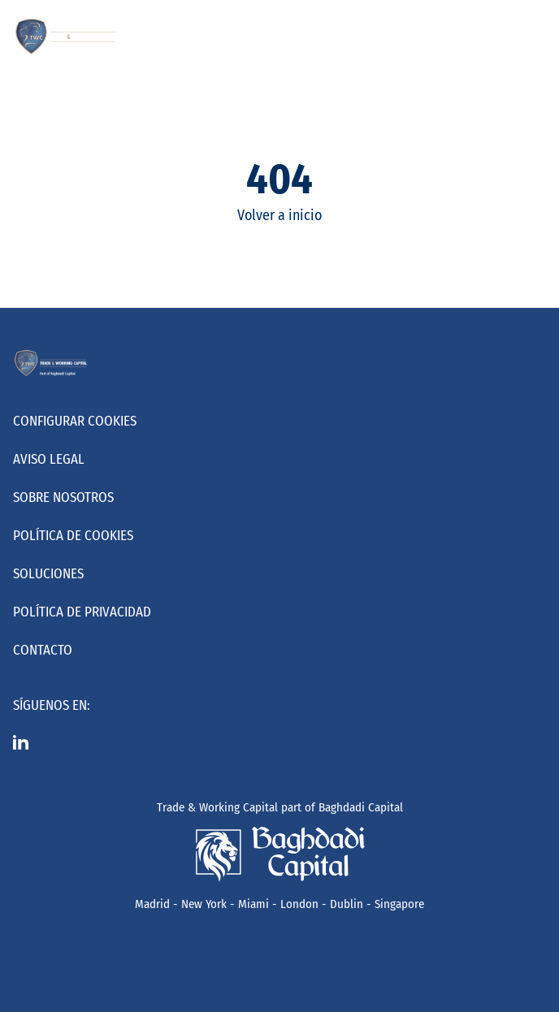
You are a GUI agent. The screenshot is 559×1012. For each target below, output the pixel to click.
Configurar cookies (74, 421)
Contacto (42, 650)
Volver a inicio (279, 215)
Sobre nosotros (63, 497)
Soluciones (48, 573)
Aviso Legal (48, 459)
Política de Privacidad (82, 612)
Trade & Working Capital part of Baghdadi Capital (280, 807)
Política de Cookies (73, 535)
